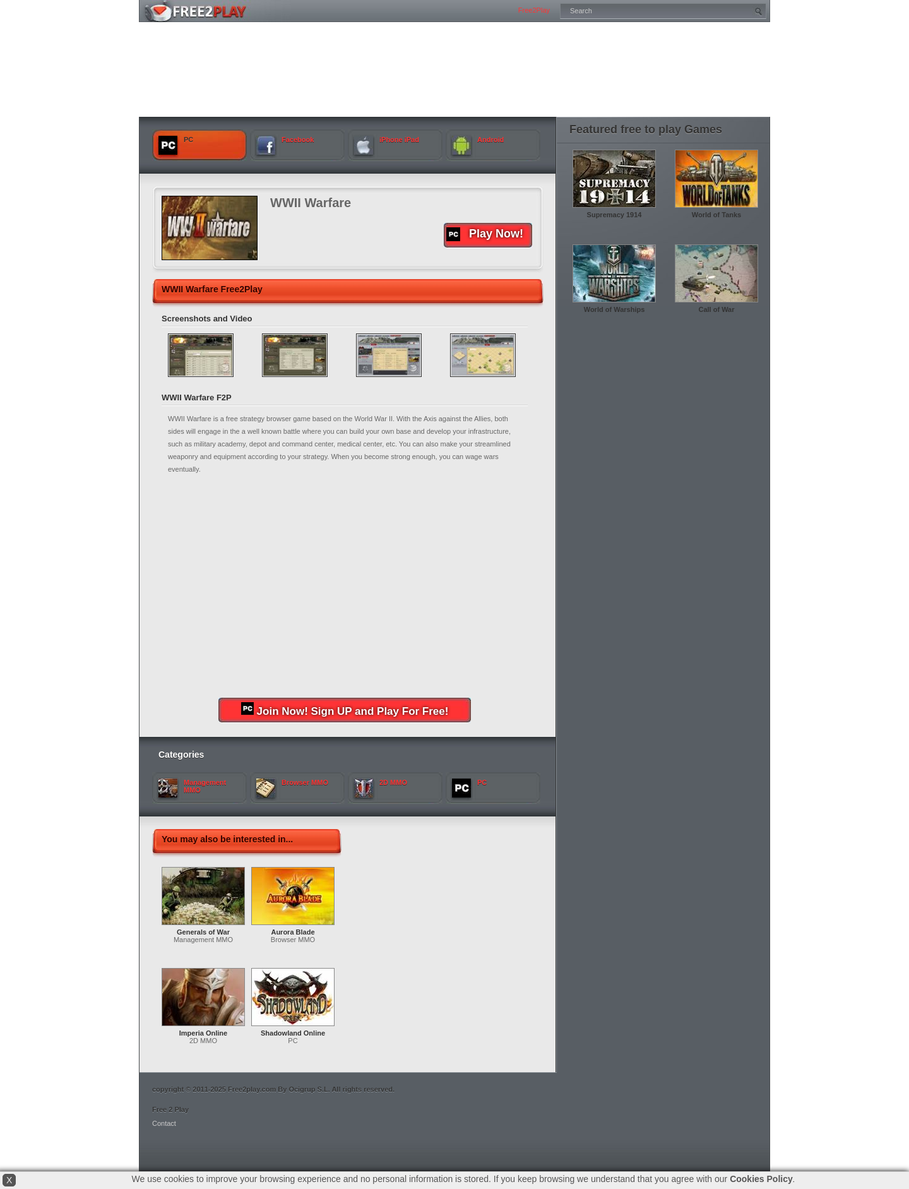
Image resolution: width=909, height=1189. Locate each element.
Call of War (716, 309)
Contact (164, 1123)
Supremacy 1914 (614, 214)
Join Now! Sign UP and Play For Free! (345, 709)
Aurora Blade (292, 932)
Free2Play (534, 10)
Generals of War (203, 932)
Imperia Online (203, 1033)
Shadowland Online (293, 1033)
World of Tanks (716, 214)
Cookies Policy (761, 1179)
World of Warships (614, 309)
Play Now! (484, 234)
